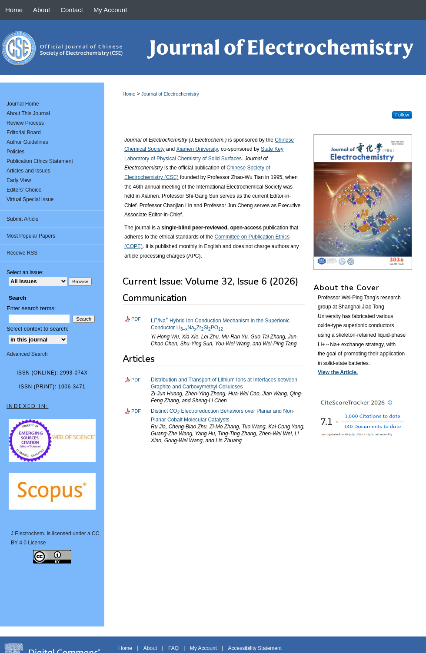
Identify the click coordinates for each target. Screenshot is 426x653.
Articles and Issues (28, 171)
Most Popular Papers (31, 236)
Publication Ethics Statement (40, 161)
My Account (203, 648)
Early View (19, 180)
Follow (402, 114)
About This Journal (28, 113)
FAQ (173, 648)
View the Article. (338, 372)
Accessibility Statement (255, 648)
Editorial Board (24, 132)
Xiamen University (197, 149)
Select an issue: (25, 272)
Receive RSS (22, 253)
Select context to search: (37, 328)
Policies (15, 152)
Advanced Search (27, 354)
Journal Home (23, 104)
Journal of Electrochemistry (170, 93)
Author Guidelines (27, 142)
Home (129, 93)
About (150, 648)
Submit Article (22, 219)
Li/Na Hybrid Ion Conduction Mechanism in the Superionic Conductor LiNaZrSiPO (220, 324)
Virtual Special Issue (30, 199)
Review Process (25, 123)
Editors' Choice (24, 190)
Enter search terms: (31, 308)
